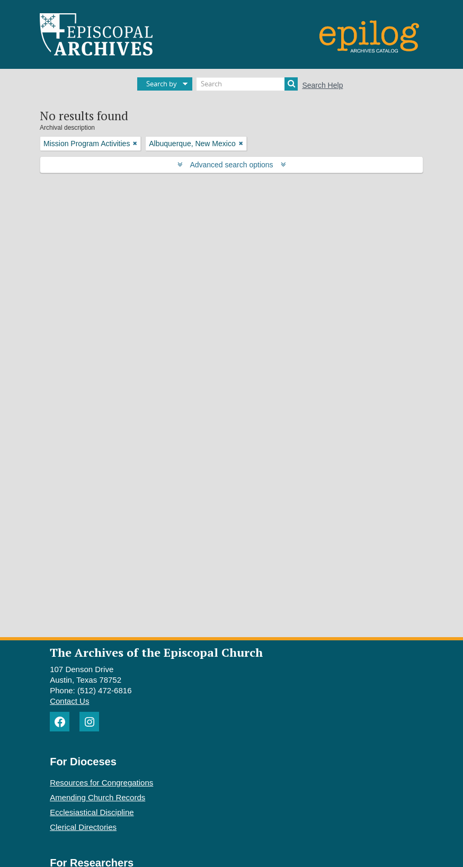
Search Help (322, 85)
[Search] (247, 84)
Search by (161, 83)
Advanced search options (231, 164)
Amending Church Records (97, 797)
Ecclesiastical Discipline (91, 812)
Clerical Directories (83, 827)
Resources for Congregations (101, 782)
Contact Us (69, 700)
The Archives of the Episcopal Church (156, 652)
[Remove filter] (135, 143)
